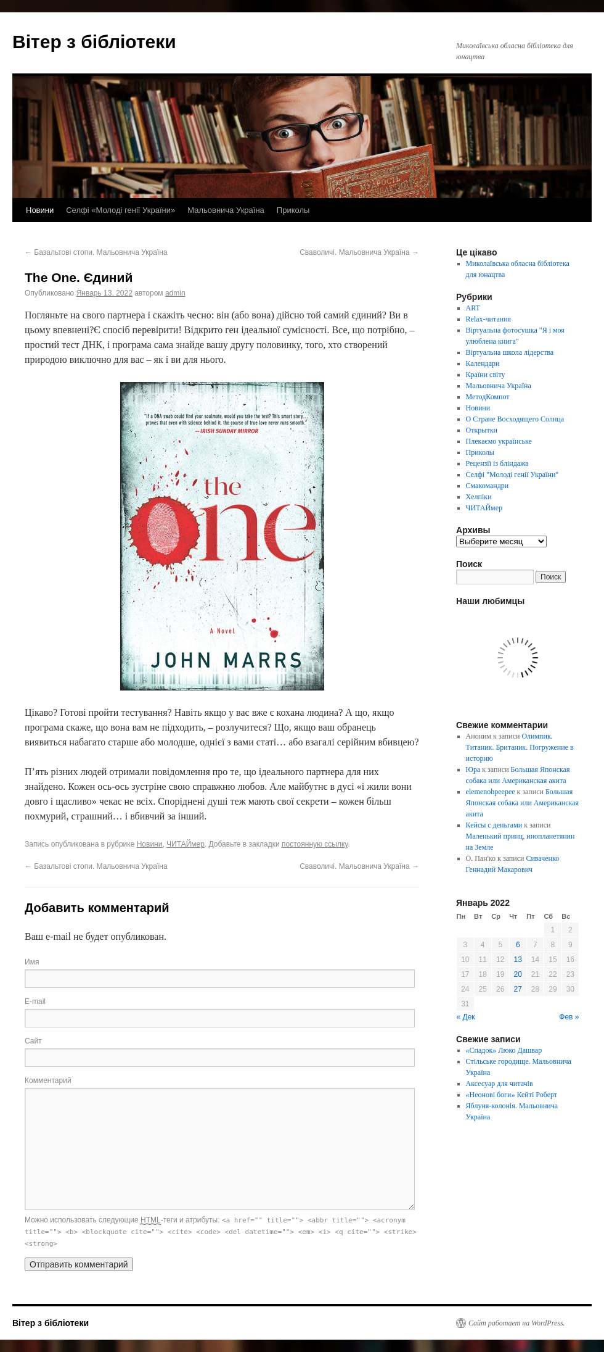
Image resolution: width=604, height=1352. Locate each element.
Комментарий (48, 1080)
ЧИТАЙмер (185, 844)
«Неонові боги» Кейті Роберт (511, 1094)
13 (518, 959)
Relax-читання (489, 319)
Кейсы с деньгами (494, 825)
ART (473, 308)
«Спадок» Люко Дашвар (504, 1050)
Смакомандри (487, 485)
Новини (40, 210)
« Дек (466, 1017)
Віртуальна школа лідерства (510, 352)
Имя (32, 962)
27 (518, 989)
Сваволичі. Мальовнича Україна (359, 252)
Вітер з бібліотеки (94, 41)
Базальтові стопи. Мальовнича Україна (96, 252)
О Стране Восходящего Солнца (515, 419)
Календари (483, 363)
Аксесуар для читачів (499, 1083)
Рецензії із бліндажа (497, 463)
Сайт (33, 1041)
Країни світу (485, 374)
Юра (473, 769)
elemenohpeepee (490, 791)
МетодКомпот (488, 396)
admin (175, 293)
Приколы (293, 210)
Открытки (481, 430)
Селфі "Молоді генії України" (512, 474)
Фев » (569, 1017)
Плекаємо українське (499, 441)
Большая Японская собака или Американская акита (522, 802)
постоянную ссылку (315, 844)
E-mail (35, 1001)
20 (518, 974)
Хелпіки (479, 496)
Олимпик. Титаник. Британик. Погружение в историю (520, 747)
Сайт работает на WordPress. (516, 1323)
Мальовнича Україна (225, 210)
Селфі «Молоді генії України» (120, 210)
